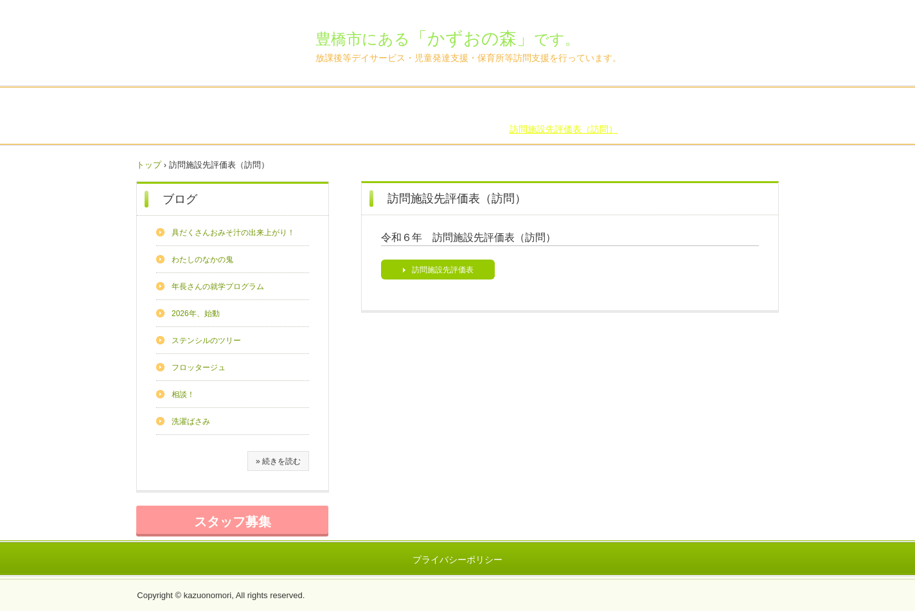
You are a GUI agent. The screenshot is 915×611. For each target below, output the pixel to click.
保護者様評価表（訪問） (448, 129)
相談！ (183, 394)
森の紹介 (245, 104)
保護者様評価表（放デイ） (339, 116)
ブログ (538, 104)
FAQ (572, 104)
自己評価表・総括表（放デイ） (655, 104)
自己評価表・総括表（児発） (215, 116)
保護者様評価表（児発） (453, 116)
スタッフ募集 (232, 522)
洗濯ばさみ (191, 421)
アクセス (496, 104)
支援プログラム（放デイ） (568, 116)
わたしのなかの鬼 (202, 259)
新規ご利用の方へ (310, 104)
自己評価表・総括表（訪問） (329, 129)
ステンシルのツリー (206, 340)
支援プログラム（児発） (682, 116)
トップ (148, 165)
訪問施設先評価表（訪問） (563, 129)
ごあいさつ (444, 104)
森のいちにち (384, 104)
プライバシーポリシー (457, 559)
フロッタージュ (199, 367)
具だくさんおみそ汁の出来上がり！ (233, 232)
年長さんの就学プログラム (218, 286)
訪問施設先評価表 (443, 269)
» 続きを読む (278, 461)
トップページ (188, 104)
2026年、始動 (196, 313)
